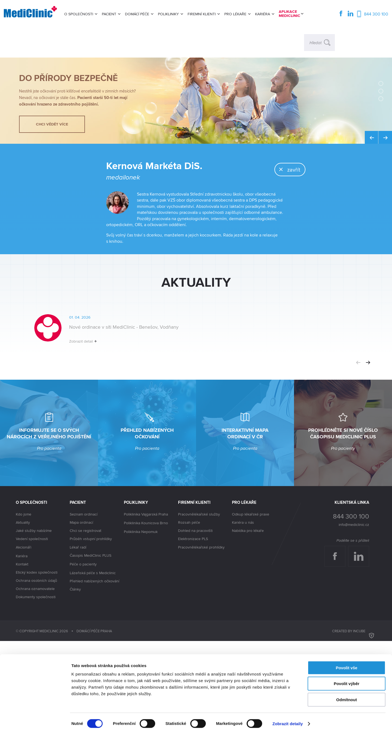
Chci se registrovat (85, 620)
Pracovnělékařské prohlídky (201, 637)
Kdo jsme (23, 604)
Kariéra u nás (243, 612)
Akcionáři (23, 637)
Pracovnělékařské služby (199, 604)
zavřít (279, 199)
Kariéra (21, 646)
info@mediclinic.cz (354, 614)
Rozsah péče (189, 612)
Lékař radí (78, 637)
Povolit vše (346, 664)
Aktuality (23, 612)
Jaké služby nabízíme (34, 620)
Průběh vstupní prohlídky (91, 628)
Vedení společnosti (32, 628)
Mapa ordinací (81, 612)
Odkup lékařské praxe (250, 604)
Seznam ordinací (83, 604)
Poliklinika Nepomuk (141, 622)
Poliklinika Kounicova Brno (146, 613)
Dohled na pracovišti (195, 620)
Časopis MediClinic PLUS (90, 646)
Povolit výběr (346, 680)
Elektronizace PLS (193, 628)
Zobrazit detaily (287, 720)
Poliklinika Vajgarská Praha (146, 604)
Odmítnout (346, 696)
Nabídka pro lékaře (248, 620)
